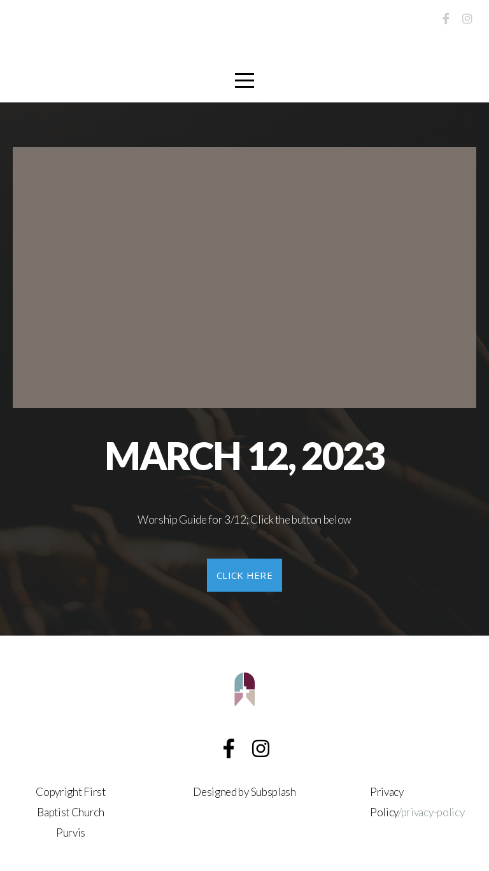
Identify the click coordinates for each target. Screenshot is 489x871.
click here (244, 575)
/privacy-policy (431, 812)
